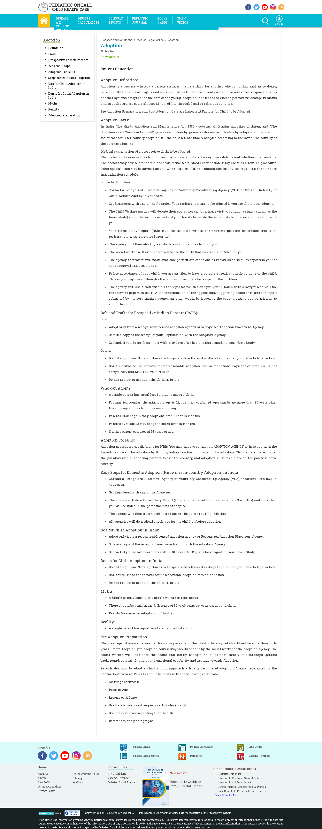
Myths (53, 103)
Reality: (108, 621)
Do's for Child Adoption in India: (130, 530)
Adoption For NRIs (61, 72)
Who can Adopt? (59, 66)
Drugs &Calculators (88, 20)
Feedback (78, 782)
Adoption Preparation (64, 115)
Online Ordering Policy (86, 773)
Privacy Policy (46, 790)
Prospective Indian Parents (68, 60)
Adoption (173, 39)
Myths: (107, 591)
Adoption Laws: (115, 119)
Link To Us (44, 782)
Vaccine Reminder (118, 778)
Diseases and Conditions (116, 40)
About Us (43, 773)
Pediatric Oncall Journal (122, 782)
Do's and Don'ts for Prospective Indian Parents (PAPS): (149, 312)
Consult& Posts (116, 20)
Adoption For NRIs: (118, 440)
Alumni (42, 778)
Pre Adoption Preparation (124, 636)
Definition (55, 48)
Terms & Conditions (49, 786)
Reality (53, 109)
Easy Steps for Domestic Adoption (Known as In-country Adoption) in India (169, 472)
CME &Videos (182, 20)
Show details (110, 57)
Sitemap (77, 778)
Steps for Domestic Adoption (69, 78)
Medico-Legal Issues (150, 40)
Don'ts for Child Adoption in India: (132, 560)
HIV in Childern (117, 773)
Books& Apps (162, 20)
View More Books (225, 795)
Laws (52, 54)
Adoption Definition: (119, 79)
